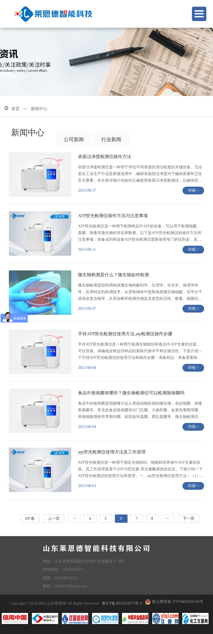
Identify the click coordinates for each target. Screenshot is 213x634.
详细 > (193, 190)
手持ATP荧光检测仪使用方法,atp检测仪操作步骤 (125, 333)
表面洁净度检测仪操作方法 (104, 156)
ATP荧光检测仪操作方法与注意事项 (113, 215)
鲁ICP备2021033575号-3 (122, 603)
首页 (15, 108)
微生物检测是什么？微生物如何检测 (113, 274)
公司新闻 (74, 139)
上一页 (54, 518)
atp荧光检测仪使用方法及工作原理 (112, 452)
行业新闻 (111, 139)
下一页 (188, 518)
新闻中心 (39, 108)
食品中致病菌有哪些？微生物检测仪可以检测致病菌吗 (131, 392)
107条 (30, 518)
